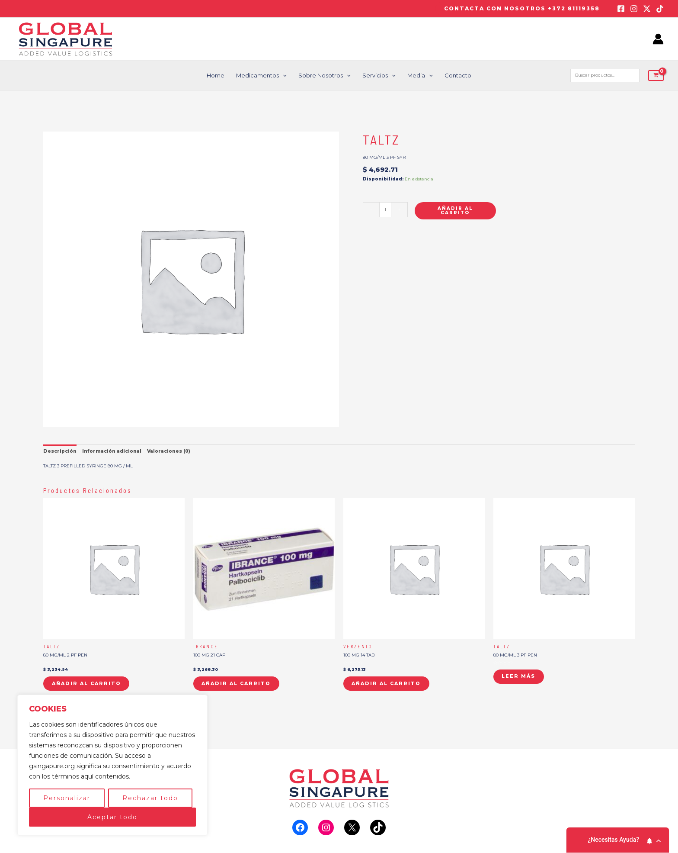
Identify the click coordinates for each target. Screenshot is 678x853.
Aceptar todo (112, 817)
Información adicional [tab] (110, 450)
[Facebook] (621, 9)
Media (419, 75)
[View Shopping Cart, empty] (656, 75)
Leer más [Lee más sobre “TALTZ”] (518, 675)
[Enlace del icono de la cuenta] (658, 39)
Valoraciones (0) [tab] (167, 450)
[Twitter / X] (647, 9)
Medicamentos (262, 75)
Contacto (456, 75)
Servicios (379, 75)
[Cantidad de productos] (384, 209)
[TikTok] (660, 9)
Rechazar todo (150, 798)
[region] (112, 765)
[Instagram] (634, 9)
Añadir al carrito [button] (85, 682)
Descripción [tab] (59, 450)
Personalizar (66, 798)
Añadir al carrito (454, 211)
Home (217, 75)
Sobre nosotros (325, 75)
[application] (284, 75)
